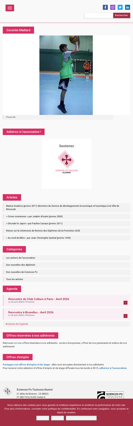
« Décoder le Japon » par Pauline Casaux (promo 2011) (34, 223)
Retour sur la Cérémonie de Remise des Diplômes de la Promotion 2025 (43, 230)
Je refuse (57, 418)
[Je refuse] (128, 412)
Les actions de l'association (20, 258)
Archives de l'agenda (17, 324)
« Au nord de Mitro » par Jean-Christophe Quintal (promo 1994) (38, 238)
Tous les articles (14, 279)
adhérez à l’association (113, 368)
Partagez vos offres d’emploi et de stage (26, 364)
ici (15, 343)
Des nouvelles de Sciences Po (22, 272)
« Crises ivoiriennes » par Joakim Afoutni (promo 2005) (34, 216)
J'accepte (43, 418)
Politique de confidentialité (81, 418)
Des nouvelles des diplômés (20, 265)
